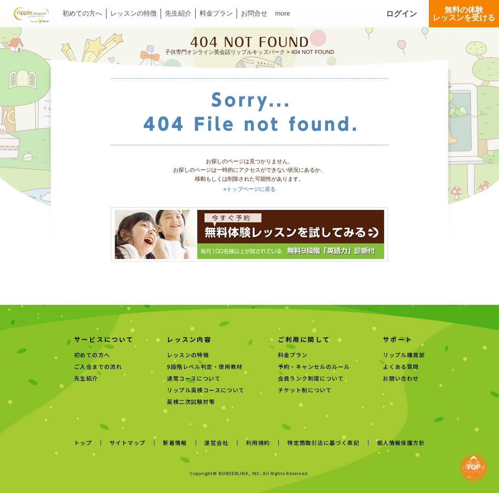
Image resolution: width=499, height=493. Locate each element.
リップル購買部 (404, 355)
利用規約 (258, 443)
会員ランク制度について (311, 378)
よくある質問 (401, 366)
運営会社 (216, 443)
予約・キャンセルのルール (314, 366)
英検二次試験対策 (191, 402)
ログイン (401, 14)
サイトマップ (127, 443)
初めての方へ (82, 14)
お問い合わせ (401, 378)
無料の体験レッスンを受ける (464, 13)
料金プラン (216, 14)
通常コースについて (194, 378)
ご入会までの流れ (98, 366)
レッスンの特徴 (133, 14)
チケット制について (305, 390)
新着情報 (175, 443)
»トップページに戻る (249, 189)
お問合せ (254, 14)
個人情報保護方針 (401, 443)
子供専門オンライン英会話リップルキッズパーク (225, 52)
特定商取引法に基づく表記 (323, 443)
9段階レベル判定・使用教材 (204, 366)
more (282, 14)
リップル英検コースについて (205, 390)
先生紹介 (178, 14)
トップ (83, 443)
